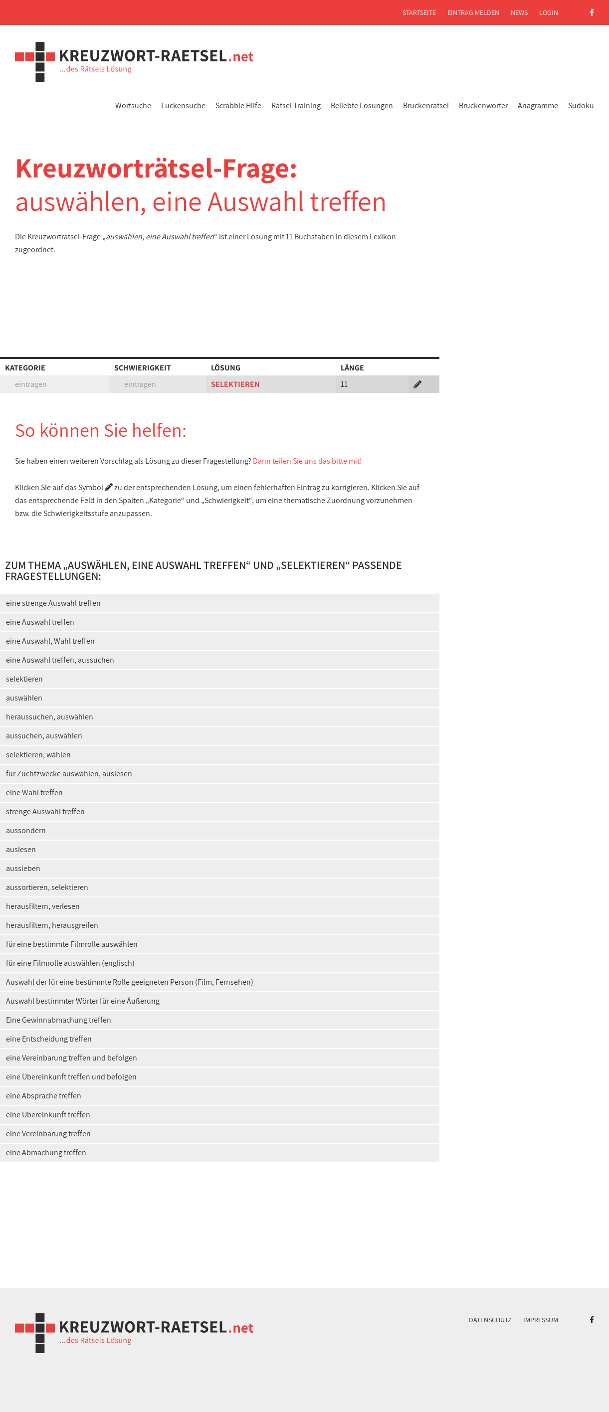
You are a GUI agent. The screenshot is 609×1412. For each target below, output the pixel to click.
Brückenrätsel (426, 105)
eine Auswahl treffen (40, 622)
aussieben (23, 868)
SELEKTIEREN (235, 384)
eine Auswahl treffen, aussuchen (60, 660)
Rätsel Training (296, 105)
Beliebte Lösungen (362, 105)
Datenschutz (490, 1319)
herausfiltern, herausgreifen (52, 925)
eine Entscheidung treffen (49, 1039)
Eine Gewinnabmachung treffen (58, 1020)
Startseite (419, 12)
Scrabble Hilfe (238, 105)
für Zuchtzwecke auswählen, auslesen (69, 773)
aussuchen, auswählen (44, 735)
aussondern (26, 830)
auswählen (24, 698)
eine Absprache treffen (43, 1095)
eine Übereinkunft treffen (48, 1114)
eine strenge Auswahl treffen (53, 603)
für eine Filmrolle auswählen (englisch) (70, 963)
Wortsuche (133, 105)
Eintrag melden (473, 12)
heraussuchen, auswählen (49, 716)
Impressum (540, 1319)
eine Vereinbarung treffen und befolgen (71, 1058)
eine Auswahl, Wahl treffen (50, 641)
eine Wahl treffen (34, 792)
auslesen (21, 849)
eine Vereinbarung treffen (48, 1133)
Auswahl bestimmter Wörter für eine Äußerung (83, 1001)
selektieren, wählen (38, 754)
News (519, 12)
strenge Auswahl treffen (45, 811)
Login (548, 12)
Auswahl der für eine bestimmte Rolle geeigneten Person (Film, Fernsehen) (129, 982)
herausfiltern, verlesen (43, 906)
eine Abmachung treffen (46, 1152)
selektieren (24, 679)
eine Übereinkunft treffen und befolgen (71, 1076)
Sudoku (581, 105)
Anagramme (538, 105)
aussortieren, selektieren (47, 887)
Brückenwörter (483, 105)
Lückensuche (183, 105)
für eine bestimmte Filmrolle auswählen (72, 944)
